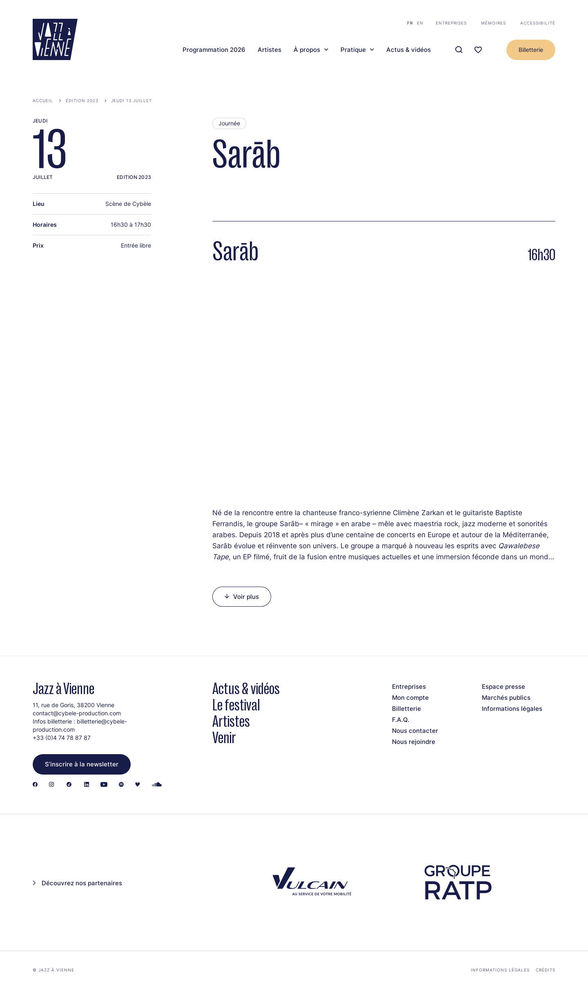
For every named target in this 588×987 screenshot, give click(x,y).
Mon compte (410, 697)
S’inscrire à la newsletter (81, 764)
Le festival (236, 705)
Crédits (545, 970)
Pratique (353, 50)
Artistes (269, 50)
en (420, 23)
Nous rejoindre (413, 741)
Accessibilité (537, 23)
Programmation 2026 (214, 50)
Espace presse (503, 686)
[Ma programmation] (478, 50)
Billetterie (531, 50)
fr (410, 23)
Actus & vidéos (408, 50)
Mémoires (493, 23)
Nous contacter (415, 730)
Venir (224, 737)
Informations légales (512, 708)
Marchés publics (506, 697)
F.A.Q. (400, 719)
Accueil (43, 100)
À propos (307, 50)
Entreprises (451, 23)
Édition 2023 (82, 100)
